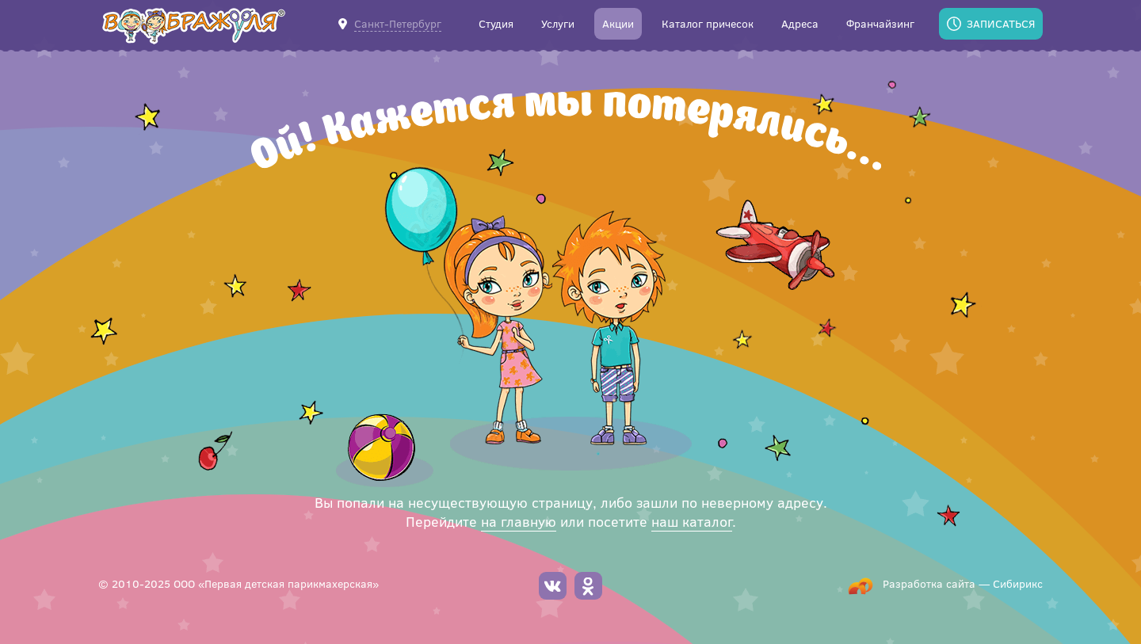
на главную (518, 521)
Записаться (1001, 23)
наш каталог (691, 521)
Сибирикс (1018, 583)
